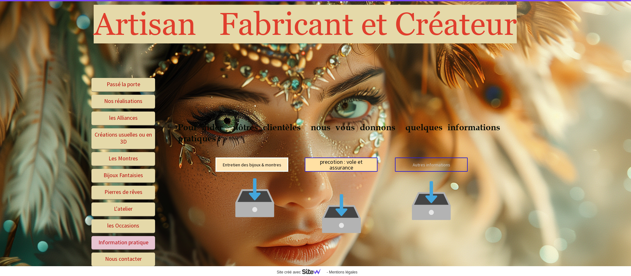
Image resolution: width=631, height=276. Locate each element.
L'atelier (123, 208)
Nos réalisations (123, 101)
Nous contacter (123, 258)
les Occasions (123, 225)
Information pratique (123, 242)
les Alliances (123, 117)
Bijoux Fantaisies (123, 175)
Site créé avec (301, 272)
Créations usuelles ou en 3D (123, 138)
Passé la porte (123, 84)
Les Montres (123, 158)
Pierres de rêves (123, 192)
